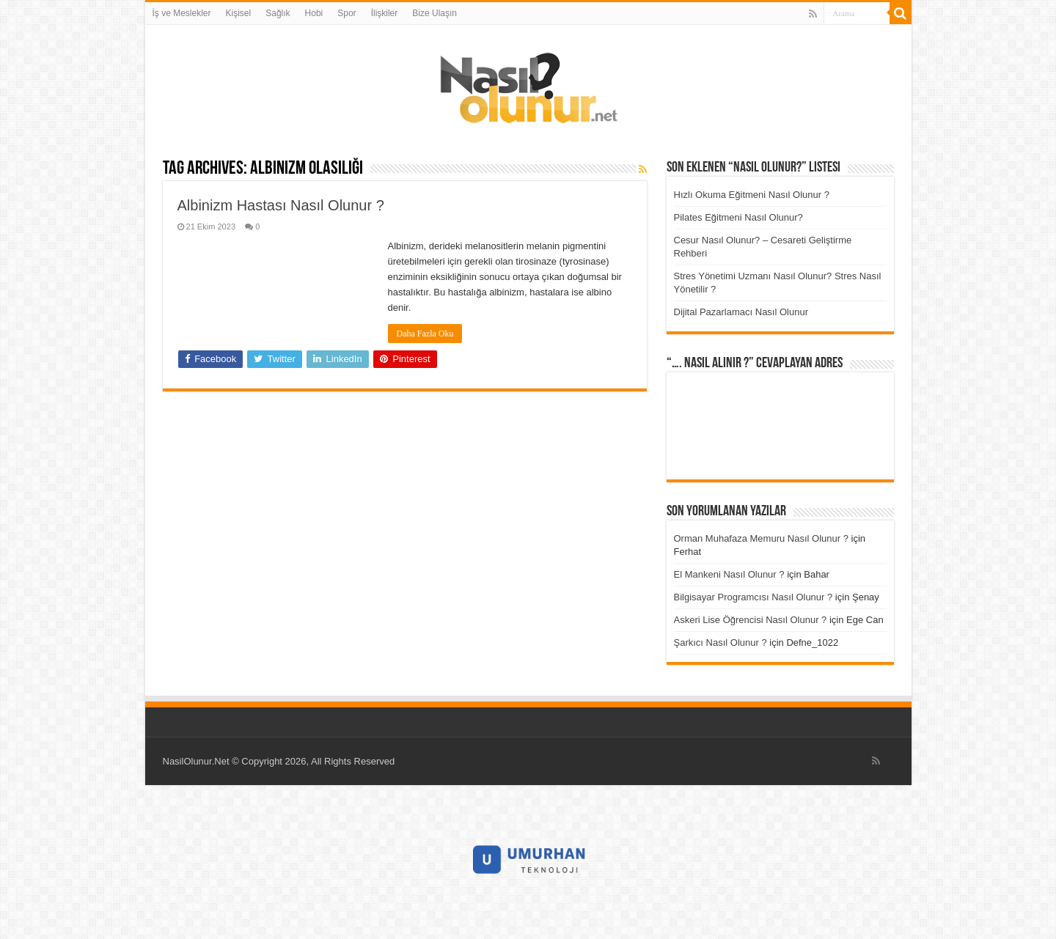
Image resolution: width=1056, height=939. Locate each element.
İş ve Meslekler (182, 13)
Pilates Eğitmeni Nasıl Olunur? (738, 217)
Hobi (314, 13)
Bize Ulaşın (434, 13)
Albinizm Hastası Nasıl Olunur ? (280, 205)
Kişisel (239, 13)
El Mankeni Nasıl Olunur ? (729, 574)
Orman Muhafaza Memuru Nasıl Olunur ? (761, 538)
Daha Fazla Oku (425, 333)
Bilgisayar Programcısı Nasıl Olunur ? (753, 597)
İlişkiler (384, 13)
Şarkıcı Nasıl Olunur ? (720, 642)
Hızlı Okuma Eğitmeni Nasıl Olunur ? (751, 194)
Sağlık (277, 13)
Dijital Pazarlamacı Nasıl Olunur (741, 311)
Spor (346, 13)
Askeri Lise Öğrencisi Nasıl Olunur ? (750, 619)
